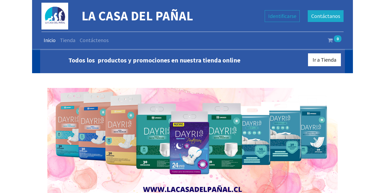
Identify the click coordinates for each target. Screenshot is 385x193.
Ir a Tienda (324, 59)
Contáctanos (325, 16)
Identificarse (282, 16)
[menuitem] (49, 40)
